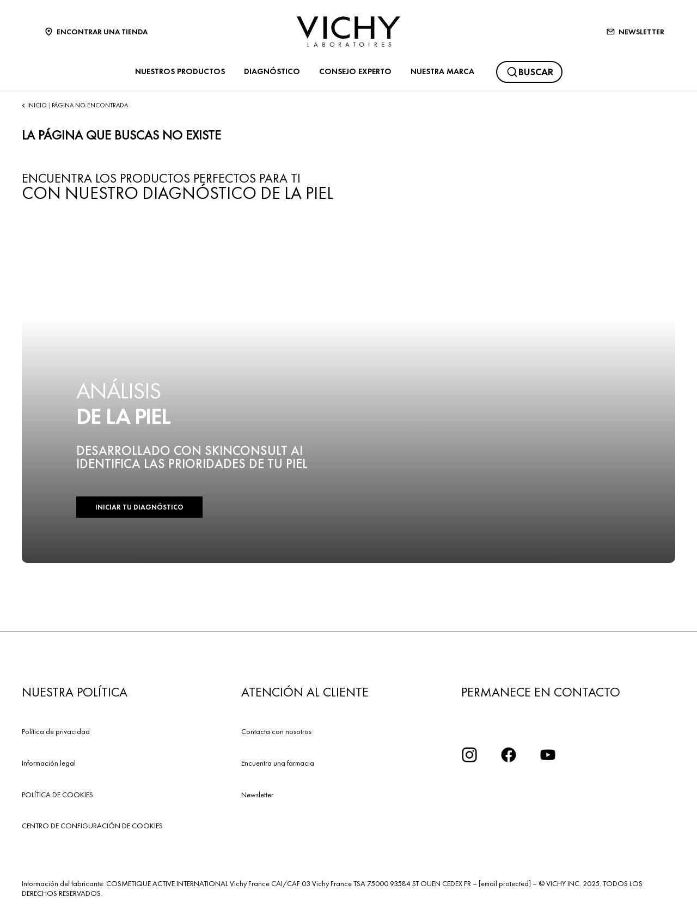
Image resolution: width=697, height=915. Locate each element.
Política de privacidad (56, 731)
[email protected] (505, 883)
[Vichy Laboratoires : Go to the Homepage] (348, 31)
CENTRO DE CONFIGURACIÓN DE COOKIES (92, 826)
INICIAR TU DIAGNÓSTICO (139, 507)
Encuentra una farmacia (277, 763)
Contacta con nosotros (276, 731)
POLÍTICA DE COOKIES (57, 794)
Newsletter (257, 794)
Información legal (49, 763)
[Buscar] (529, 72)
